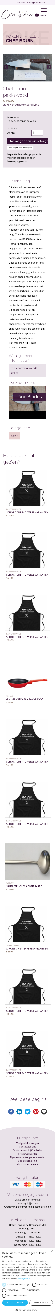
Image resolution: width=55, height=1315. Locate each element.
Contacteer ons (27, 1146)
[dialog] (27, 1281)
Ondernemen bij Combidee (27, 1150)
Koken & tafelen (22, 36)
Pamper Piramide (13, 509)
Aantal (11, 133)
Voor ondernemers (27, 1164)
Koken (14, 435)
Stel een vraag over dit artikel (24, 370)
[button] (27, 1310)
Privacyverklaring (27, 1153)
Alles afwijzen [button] (41, 1302)
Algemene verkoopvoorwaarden (27, 1157)
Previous (6, 67)
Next (49, 67)
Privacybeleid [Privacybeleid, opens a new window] (24, 1278)
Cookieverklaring (27, 1160)
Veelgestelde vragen (27, 1143)
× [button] (52, 1251)
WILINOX (9, 696)
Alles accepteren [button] (15, 1302)
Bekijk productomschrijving (21, 104)
